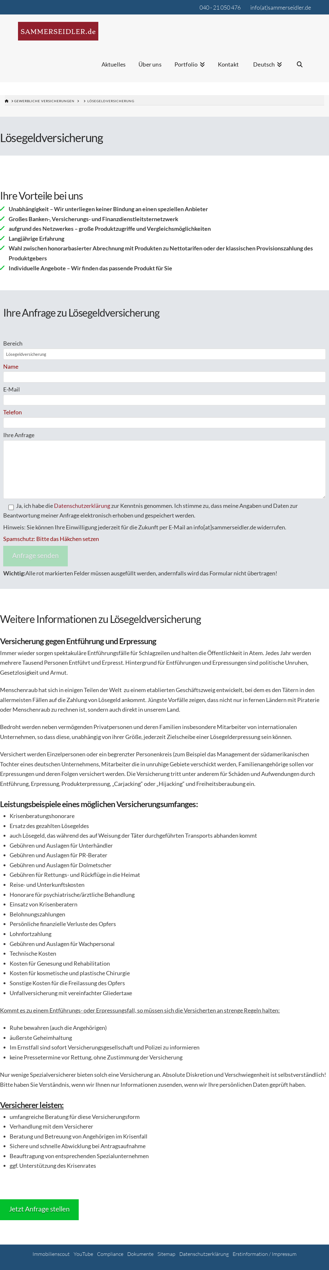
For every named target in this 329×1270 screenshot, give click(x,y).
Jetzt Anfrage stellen (39, 1209)
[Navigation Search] (300, 68)
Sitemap (166, 1254)
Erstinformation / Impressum (265, 1254)
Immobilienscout (51, 1254)
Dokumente (140, 1254)
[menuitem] (267, 68)
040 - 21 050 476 (220, 7)
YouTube (83, 1254)
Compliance (110, 1254)
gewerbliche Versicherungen (44, 101)
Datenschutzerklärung (82, 505)
